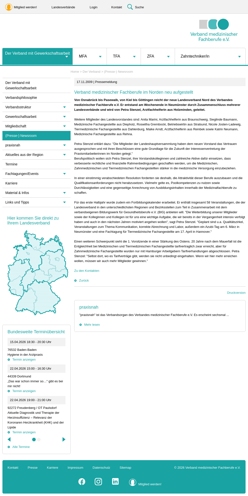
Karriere (11, 183)
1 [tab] (34, 439)
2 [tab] (39, 439)
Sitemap (125, 467)
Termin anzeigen (24, 359)
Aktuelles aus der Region (24, 155)
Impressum (75, 467)
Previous (9, 439)
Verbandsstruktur (18, 107)
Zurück (84, 280)
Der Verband (92, 71)
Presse (32, 467)
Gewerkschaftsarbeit (21, 117)
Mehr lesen (92, 324)
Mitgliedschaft (15, 126)
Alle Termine (21, 447)
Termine (11, 164)
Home (75, 71)
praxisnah (88, 307)
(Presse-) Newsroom (118, 71)
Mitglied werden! (150, 484)
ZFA (150, 56)
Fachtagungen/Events (21, 174)
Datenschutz (101, 467)
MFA (83, 56)
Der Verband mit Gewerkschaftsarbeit (37, 53)
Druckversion (236, 292)
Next (63, 439)
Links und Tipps (17, 202)
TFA (116, 56)
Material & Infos (17, 193)
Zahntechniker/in (195, 56)
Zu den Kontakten (86, 271)
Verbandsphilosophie (21, 98)
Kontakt (13, 467)
